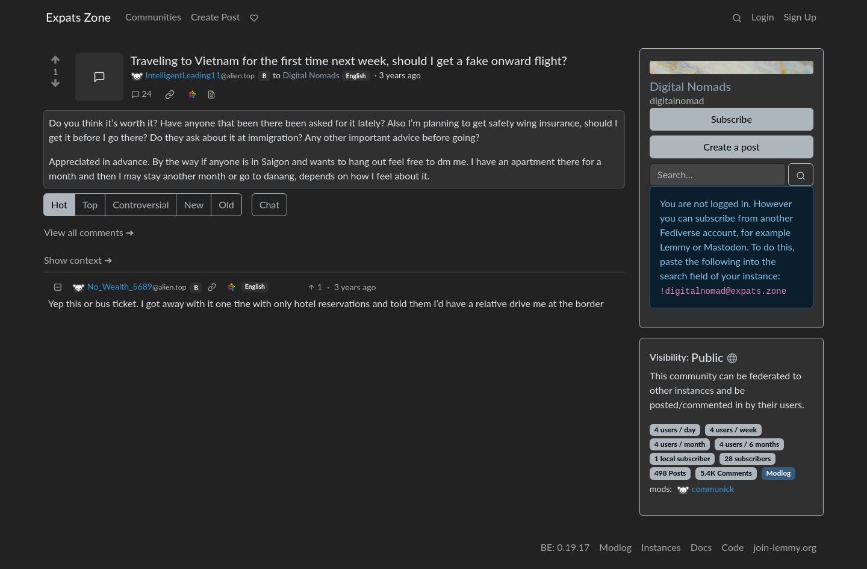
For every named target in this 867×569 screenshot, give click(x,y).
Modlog (778, 472)
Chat (269, 204)
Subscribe (731, 119)
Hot (59, 204)
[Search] (718, 174)
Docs (701, 547)
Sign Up (800, 16)
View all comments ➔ (89, 232)
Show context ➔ (78, 260)
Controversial (141, 204)
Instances (661, 547)
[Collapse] (57, 287)
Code (733, 547)
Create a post (731, 146)
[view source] (211, 94)
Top (90, 204)
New (194, 204)
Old (226, 204)
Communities (153, 16)
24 (141, 94)
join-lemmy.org (785, 547)
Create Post (215, 16)
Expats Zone (78, 17)
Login (762, 16)
